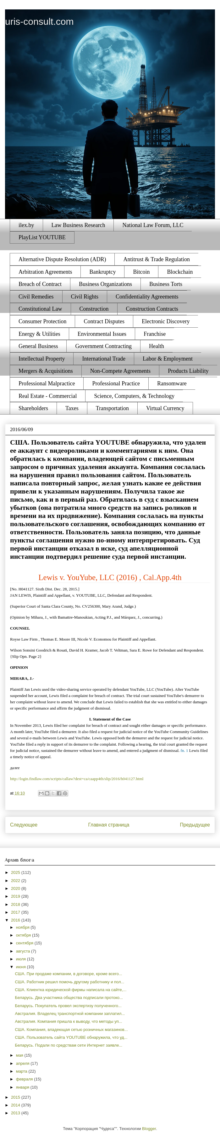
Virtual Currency (165, 408)
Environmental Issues (102, 334)
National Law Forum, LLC (152, 225)
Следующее (23, 824)
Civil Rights (85, 296)
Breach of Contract (40, 284)
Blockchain (180, 272)
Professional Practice (116, 383)
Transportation (112, 408)
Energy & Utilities (39, 334)
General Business (38, 346)
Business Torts (165, 284)
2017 (16, 912)
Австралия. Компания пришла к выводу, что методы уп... (68, 1021)
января (23, 1087)
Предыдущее (195, 824)
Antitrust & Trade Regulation (156, 259)
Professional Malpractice (47, 383)
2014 (16, 1105)
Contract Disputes (104, 321)
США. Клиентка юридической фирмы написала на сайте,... (70, 989)
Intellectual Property (42, 359)
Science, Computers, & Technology (134, 396)
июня (21, 966)
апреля (23, 1063)
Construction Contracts (152, 309)
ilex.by (26, 225)
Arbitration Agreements (45, 272)
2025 (16, 872)
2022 (16, 880)
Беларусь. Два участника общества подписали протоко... (69, 997)
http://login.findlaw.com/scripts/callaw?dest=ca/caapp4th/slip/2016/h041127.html (76, 778)
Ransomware (172, 383)
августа (23, 951)
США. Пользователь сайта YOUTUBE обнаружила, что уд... (71, 1037)
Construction (94, 309)
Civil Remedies (36, 296)
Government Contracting (103, 346)
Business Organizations (105, 284)
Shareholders (33, 408)
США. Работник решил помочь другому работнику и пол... (69, 982)
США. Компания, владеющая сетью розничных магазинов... (71, 1029)
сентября (25, 943)
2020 (16, 888)
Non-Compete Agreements (120, 371)
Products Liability (188, 371)
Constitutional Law (40, 309)
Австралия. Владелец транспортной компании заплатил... (70, 1013)
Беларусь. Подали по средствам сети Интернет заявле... (68, 1045)
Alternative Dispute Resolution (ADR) (62, 259)
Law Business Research (78, 225)
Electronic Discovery (166, 321)
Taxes (72, 408)
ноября (23, 927)
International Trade (103, 359)
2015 (16, 1097)
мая (20, 1055)
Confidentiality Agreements (147, 296)
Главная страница (108, 824)
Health (156, 346)
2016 (16, 920)
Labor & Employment (168, 359)
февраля (25, 1079)
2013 (16, 1113)
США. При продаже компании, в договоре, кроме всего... (68, 973)
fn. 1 (184, 750)
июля (21, 959)
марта (22, 1071)
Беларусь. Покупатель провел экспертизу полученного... (68, 1005)
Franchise (155, 334)
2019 (16, 896)
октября (24, 935)
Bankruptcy (102, 272)
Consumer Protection (42, 321)
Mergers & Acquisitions (46, 371)
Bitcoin (141, 272)
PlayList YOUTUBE (42, 237)
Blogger (149, 1128)
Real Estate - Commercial (48, 396)
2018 (16, 904)
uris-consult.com (39, 21)
